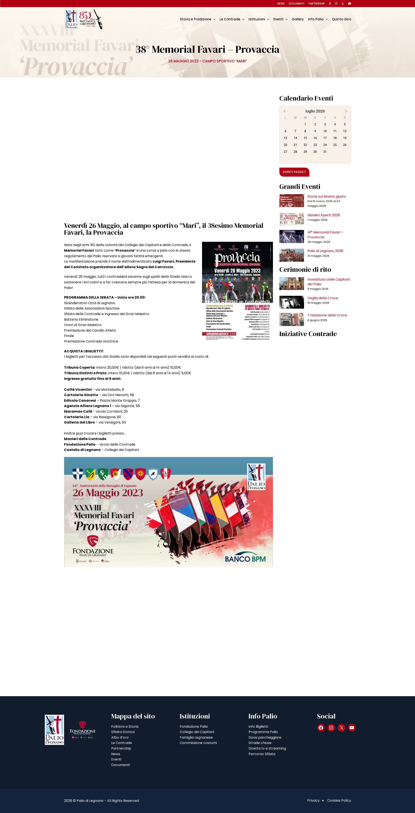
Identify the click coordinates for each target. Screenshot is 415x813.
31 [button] (325, 151)
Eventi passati (294, 172)
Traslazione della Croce (327, 315)
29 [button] (305, 151)
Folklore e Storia (124, 726)
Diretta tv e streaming (267, 748)
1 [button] (305, 124)
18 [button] (335, 138)
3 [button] (325, 124)
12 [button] (344, 131)
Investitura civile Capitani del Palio (328, 282)
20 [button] (285, 145)
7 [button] (295, 131)
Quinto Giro (341, 19)
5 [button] (345, 124)
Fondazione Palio (194, 726)
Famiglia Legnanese (196, 737)
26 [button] (344, 145)
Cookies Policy (339, 800)
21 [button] (295, 145)
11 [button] (335, 131)
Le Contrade (230, 19)
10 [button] (325, 131)
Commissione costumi (198, 742)
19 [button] (344, 138)
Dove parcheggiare (265, 737)
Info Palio (316, 19)
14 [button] (295, 138)
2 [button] (315, 124)
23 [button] (315, 145)
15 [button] (305, 138)
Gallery (298, 19)
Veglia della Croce (322, 298)
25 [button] (335, 145)
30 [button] (315, 151)
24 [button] (325, 145)
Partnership (317, 3)
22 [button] (305, 145)
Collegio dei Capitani (197, 731)
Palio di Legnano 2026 (325, 250)
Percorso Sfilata (262, 753)
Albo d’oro (120, 737)
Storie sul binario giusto (326, 196)
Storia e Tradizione (195, 19)
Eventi (278, 19)
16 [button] (315, 138)
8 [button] (305, 131)
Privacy (313, 800)
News (281, 3)
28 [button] (295, 151)
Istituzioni (257, 19)
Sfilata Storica (123, 731)
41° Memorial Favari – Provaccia (325, 234)
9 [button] (315, 131)
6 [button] (285, 131)
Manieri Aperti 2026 (323, 215)
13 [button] (285, 138)
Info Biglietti (258, 726)
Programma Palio (263, 731)
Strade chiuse (260, 742)
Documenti (296, 3)
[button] (285, 111)
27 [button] (285, 151)
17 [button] (325, 138)
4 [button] (335, 124)
